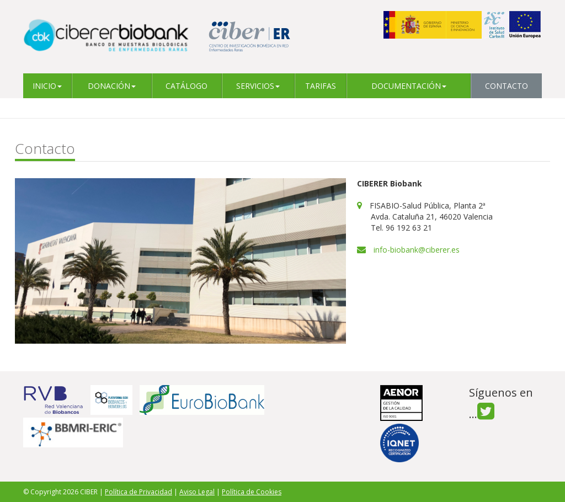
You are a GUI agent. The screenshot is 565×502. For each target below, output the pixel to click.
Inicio (47, 86)
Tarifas (320, 86)
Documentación (408, 86)
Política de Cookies (251, 491)
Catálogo (186, 86)
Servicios (258, 86)
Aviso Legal (197, 491)
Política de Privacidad (138, 491)
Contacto (506, 86)
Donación (112, 86)
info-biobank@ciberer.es (417, 249)
